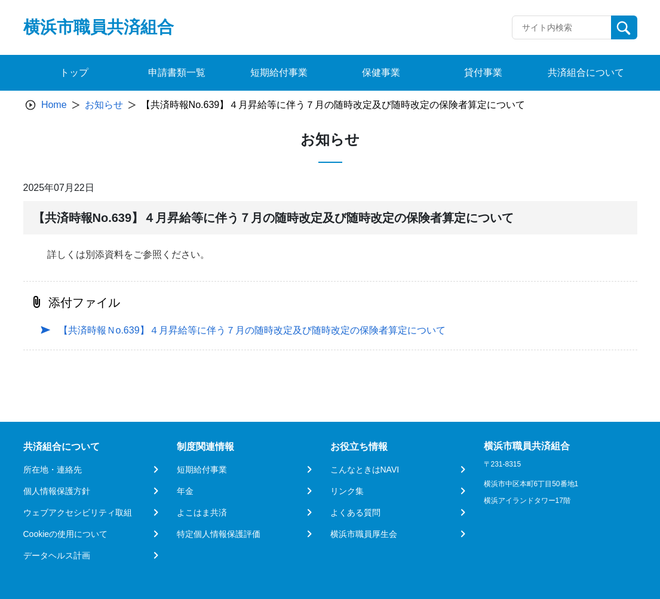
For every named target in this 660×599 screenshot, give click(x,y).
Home (54, 105)
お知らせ (104, 105)
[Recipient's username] (562, 27)
